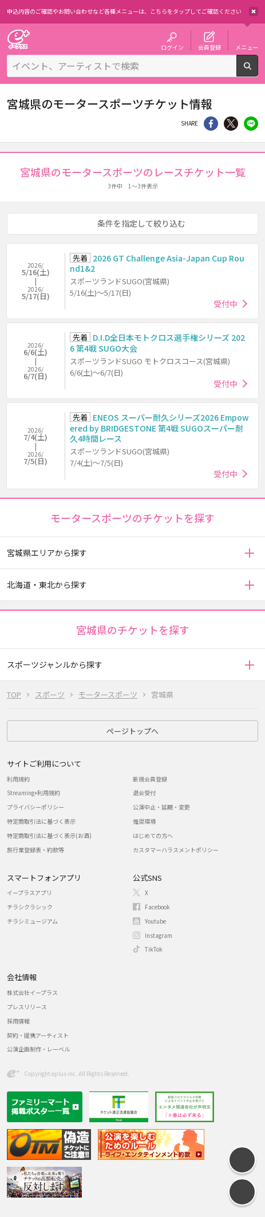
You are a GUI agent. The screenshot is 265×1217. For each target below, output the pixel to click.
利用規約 (18, 779)
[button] (249, 553)
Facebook (157, 906)
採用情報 (18, 1021)
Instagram (158, 935)
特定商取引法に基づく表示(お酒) (49, 835)
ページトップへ (132, 731)
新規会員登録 (150, 779)
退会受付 (144, 792)
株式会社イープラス (32, 992)
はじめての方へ (153, 835)
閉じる (253, 11)
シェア (211, 123)
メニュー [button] (246, 47)
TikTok (154, 949)
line (251, 123)
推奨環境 (144, 821)
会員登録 (209, 47)
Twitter (231, 123)
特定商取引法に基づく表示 (41, 821)
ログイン (172, 47)
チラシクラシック (30, 906)
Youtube (155, 921)
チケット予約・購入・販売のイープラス (18, 39)
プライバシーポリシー (35, 807)
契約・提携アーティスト (38, 1035)
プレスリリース (27, 1006)
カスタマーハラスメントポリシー (176, 849)
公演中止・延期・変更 (161, 807)
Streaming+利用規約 (33, 792)
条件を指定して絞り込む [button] (141, 223)
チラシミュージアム (32, 921)
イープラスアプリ (29, 892)
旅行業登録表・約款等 (35, 849)
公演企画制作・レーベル (38, 1049)
